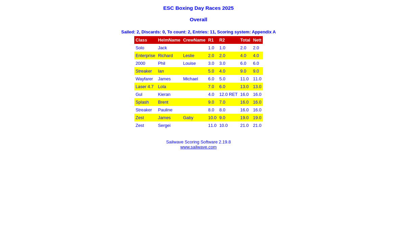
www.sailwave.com (198, 147)
